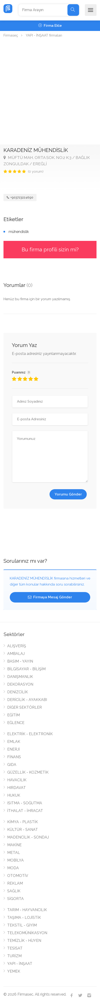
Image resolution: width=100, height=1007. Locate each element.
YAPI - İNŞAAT (19, 963)
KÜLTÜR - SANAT (22, 829)
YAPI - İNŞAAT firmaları (44, 35)
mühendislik (19, 231)
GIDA (11, 764)
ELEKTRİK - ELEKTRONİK (30, 734)
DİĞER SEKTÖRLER (24, 707)
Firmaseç (10, 35)
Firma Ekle (50, 26)
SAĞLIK (13, 891)
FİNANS (14, 757)
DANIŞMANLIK (20, 676)
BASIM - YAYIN (20, 661)
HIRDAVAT (16, 787)
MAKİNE (14, 845)
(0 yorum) (35, 171)
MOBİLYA (15, 860)
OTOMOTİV (17, 875)
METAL (13, 852)
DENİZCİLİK (17, 692)
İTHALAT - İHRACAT (25, 810)
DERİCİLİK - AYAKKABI (27, 699)
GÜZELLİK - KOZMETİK (28, 772)
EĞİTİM (13, 715)
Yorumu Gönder (68, 494)
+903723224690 (20, 197)
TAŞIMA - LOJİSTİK (24, 917)
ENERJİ (13, 749)
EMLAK (13, 741)
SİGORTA (15, 898)
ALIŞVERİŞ (16, 646)
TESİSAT (15, 948)
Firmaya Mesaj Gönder (50, 597)
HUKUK (13, 795)
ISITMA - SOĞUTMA (24, 803)
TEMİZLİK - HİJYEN (24, 940)
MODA (13, 868)
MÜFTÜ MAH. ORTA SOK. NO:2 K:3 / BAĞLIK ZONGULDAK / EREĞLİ (46, 160)
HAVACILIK (17, 780)
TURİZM (14, 956)
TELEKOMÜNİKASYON (27, 933)
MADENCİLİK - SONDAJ (28, 837)
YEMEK (13, 971)
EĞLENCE (15, 723)
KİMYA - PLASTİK (22, 822)
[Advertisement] (50, 92)
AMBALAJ (16, 653)
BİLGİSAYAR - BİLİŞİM (26, 669)
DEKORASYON (20, 684)
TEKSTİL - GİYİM (22, 925)
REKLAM (15, 883)
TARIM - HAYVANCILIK (27, 910)
